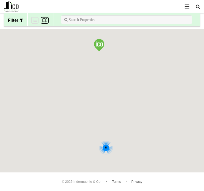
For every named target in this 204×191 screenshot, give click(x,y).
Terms (116, 182)
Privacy (136, 182)
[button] (99, 45)
